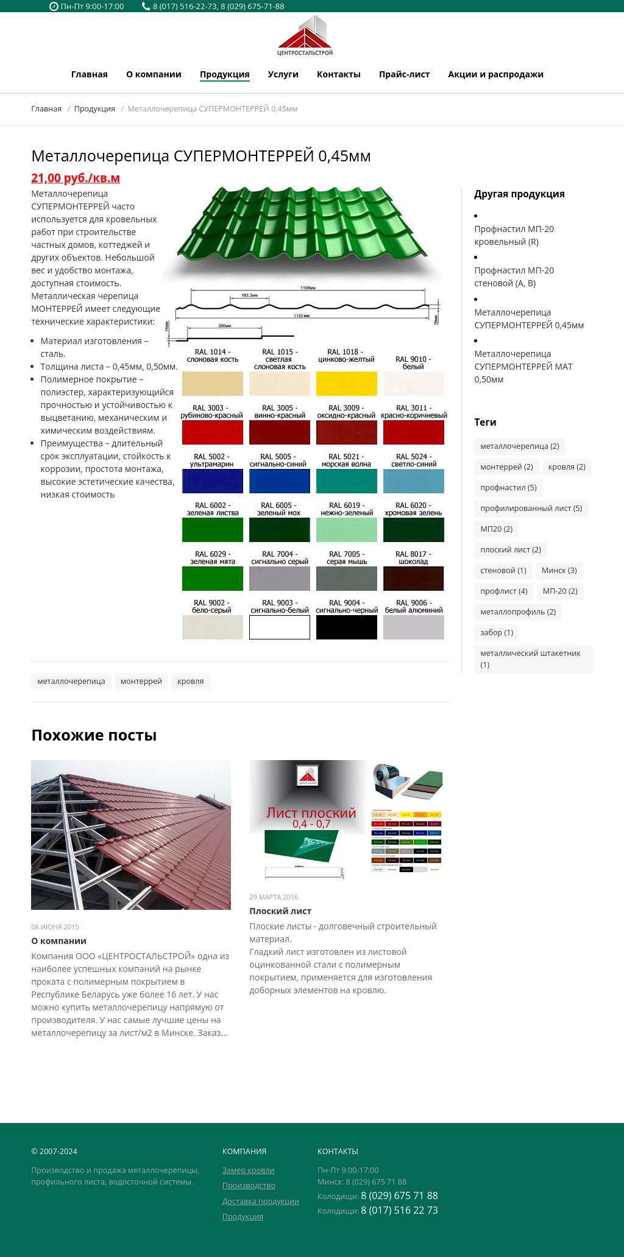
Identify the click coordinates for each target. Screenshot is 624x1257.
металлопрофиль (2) (518, 612)
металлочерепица (71, 681)
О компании (154, 74)
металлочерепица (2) (519, 446)
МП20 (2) (496, 529)
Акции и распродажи (496, 74)
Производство (248, 1185)
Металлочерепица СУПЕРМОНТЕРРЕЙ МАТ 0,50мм (523, 366)
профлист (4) (503, 591)
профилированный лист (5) (531, 508)
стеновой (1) (503, 570)
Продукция (225, 74)
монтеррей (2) (506, 467)
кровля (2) (567, 467)
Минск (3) (559, 570)
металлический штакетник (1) (530, 659)
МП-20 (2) (560, 591)
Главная (89, 74)
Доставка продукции (260, 1201)
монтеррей (141, 681)
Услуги (283, 74)
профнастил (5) (508, 487)
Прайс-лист (404, 74)
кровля (190, 681)
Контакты (339, 74)
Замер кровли (248, 1170)
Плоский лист (280, 911)
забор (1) (496, 632)
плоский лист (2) (510, 549)
